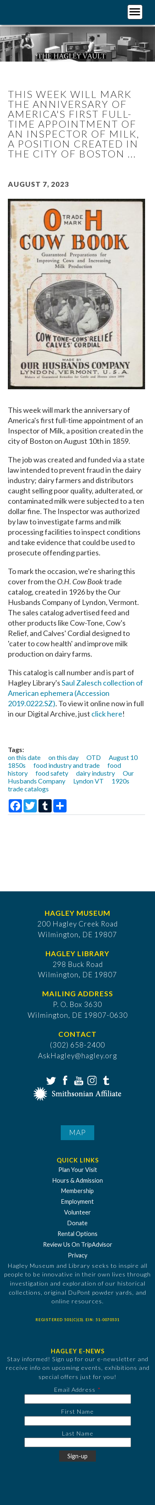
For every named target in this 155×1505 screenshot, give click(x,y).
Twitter (50, 1080)
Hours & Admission (77, 1180)
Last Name (77, 1433)
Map (77, 1132)
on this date (24, 757)
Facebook (64, 1080)
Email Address (74, 1389)
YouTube (78, 1080)
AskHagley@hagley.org (77, 1055)
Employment (77, 1201)
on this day (63, 757)
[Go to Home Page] (40, 11)
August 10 (123, 757)
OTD (93, 757)
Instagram (91, 1080)
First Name (77, 1411)
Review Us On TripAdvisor (77, 1244)
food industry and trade (66, 765)
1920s (120, 781)
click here (106, 713)
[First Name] (77, 1421)
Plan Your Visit (77, 1169)
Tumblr (105, 1080)
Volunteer (77, 1212)
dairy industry (95, 773)
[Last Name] (77, 1442)
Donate (77, 1222)
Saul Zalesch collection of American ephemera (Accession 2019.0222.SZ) (75, 693)
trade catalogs (28, 789)
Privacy (77, 1255)
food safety (52, 773)
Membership (77, 1190)
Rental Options (77, 1233)
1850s (17, 765)
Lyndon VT (88, 781)
